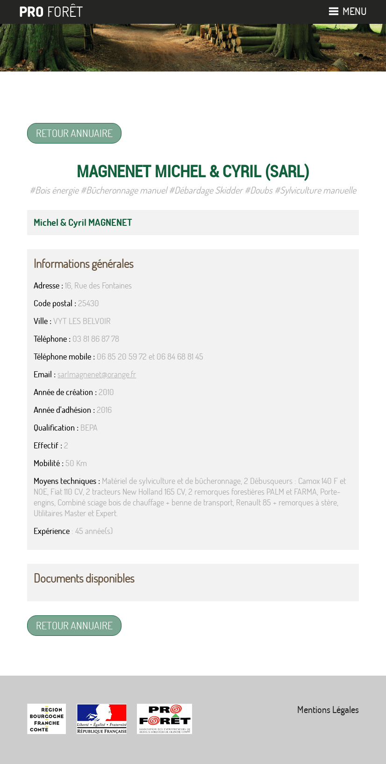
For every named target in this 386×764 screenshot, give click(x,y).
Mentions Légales (328, 709)
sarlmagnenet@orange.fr (96, 374)
